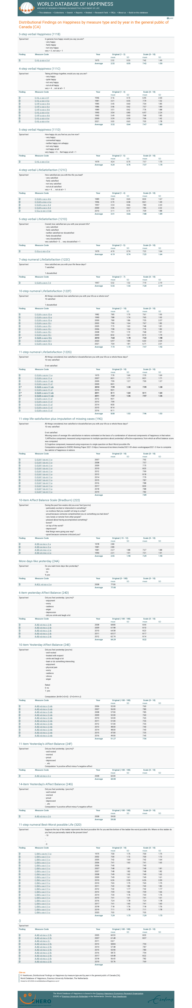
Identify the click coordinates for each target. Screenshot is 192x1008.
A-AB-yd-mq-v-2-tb (43, 625)
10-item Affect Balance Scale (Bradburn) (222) (49, 500)
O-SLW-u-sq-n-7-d (43, 283)
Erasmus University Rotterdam (75, 996)
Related (88, 12)
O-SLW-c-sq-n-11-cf (44, 384)
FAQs (113, 12)
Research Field (101, 12)
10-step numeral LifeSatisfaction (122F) (45, 291)
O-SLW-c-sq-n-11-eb (44, 381)
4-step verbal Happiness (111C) (39, 68)
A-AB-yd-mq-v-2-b (43, 816)
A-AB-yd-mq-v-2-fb (43, 935)
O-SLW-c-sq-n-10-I (43, 341)
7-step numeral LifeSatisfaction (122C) (44, 259)
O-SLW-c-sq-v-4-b (43, 199)
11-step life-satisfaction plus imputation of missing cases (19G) (61, 419)
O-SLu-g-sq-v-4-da (43, 211)
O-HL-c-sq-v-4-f (42, 98)
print (170, 18)
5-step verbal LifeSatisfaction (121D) (43, 219)
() (20, 920)
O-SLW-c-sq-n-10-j (43, 323)
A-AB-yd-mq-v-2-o (43, 776)
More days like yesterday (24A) (39, 561)
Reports (79, 12)
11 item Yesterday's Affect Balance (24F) (45, 744)
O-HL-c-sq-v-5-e (42, 162)
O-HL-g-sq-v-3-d (42, 60)
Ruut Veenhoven (119, 996)
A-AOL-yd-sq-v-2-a (43, 584)
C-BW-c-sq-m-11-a (43, 854)
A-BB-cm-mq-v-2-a (43, 550)
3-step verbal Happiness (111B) (39, 34)
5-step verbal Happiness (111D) (39, 129)
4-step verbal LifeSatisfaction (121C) (43, 170)
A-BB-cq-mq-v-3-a (43, 544)
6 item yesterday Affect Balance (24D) (44, 592)
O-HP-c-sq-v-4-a (42, 107)
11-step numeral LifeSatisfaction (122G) (45, 352)
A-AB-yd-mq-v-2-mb (43, 706)
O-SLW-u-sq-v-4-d (43, 205)
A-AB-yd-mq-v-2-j (42, 941)
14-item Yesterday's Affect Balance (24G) (46, 784)
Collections (59, 12)
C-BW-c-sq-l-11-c (42, 857)
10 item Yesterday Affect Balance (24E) (44, 644)
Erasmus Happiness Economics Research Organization (119, 993)
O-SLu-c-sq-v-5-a (42, 251)
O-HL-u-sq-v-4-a (42, 101)
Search (70, 12)
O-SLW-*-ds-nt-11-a (43, 460)
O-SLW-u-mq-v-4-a (43, 202)
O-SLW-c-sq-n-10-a (43, 314)
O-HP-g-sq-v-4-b (42, 104)
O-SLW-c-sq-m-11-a (43, 375)
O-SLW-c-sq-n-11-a (43, 378)
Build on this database (138, 12)
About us (122, 12)
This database (45, 12)
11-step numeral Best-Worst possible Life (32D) (50, 824)
